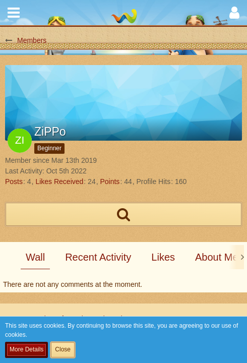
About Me (216, 257)
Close (63, 349)
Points (109, 181)
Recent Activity (98, 257)
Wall (35, 257)
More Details (26, 349)
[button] (13, 13)
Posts (14, 181)
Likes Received (59, 181)
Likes (163, 257)
